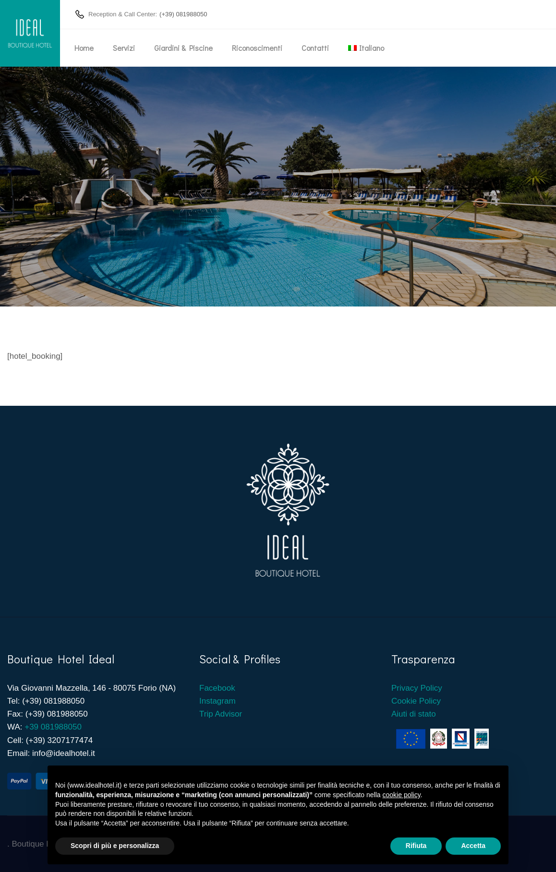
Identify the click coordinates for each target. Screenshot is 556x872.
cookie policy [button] (402, 795)
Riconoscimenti (257, 48)
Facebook (218, 688)
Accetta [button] (473, 845)
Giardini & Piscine (183, 48)
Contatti (315, 48)
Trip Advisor (220, 714)
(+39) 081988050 (183, 14)
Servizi (124, 48)
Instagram (217, 701)
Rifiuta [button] (416, 845)
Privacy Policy (416, 688)
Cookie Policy (416, 701)
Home (84, 48)
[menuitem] (366, 48)
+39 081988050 (53, 726)
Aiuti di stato (413, 714)
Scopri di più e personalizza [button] (115, 845)
